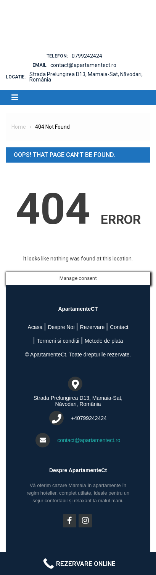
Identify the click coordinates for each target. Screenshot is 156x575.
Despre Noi (61, 327)
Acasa (34, 327)
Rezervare (92, 327)
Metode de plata (104, 341)
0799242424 (87, 56)
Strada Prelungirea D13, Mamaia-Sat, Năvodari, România (86, 77)
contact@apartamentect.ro (83, 65)
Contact (119, 327)
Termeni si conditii (58, 341)
